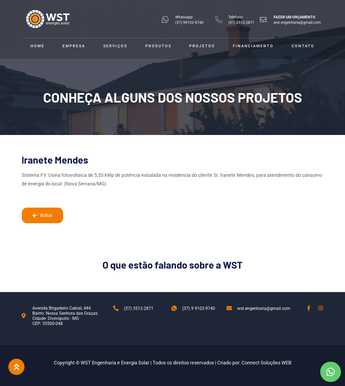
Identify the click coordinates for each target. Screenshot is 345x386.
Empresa (74, 46)
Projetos (202, 46)
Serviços (115, 46)
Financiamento (253, 46)
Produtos (158, 46)
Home (37, 46)
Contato (303, 46)
